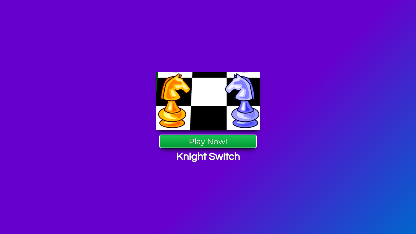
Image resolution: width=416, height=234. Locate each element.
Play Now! (208, 141)
